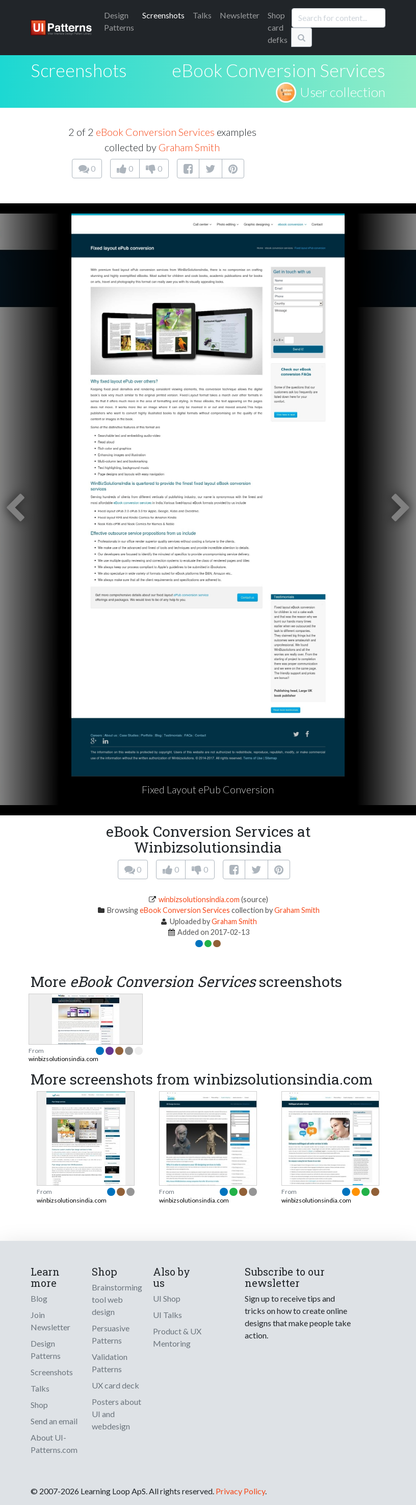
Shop (39, 1404)
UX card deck (115, 1385)
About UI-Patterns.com (54, 1443)
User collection (342, 92)
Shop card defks (278, 27)
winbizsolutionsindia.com (199, 899)
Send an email (54, 1421)
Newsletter (239, 15)
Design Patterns (46, 1349)
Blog (39, 1298)
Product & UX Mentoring (177, 1337)
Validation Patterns (109, 1363)
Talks (202, 15)
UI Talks (167, 1315)
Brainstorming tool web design (117, 1299)
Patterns (119, 21)
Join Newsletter (50, 1321)
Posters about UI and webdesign (116, 1414)
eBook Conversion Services (278, 70)
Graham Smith (189, 147)
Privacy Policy (240, 1491)
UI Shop (166, 1298)
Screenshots (163, 15)
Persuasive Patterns (110, 1334)
